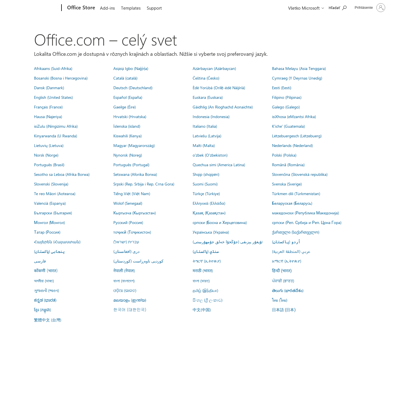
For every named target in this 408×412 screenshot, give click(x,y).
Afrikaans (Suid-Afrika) (53, 68)
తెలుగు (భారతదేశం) (287, 290)
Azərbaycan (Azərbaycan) (214, 68)
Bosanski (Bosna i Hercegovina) (61, 78)
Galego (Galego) (286, 107)
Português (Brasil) (49, 164)
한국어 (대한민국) (129, 309)
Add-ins (107, 8)
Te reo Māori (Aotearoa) (54, 193)
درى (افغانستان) (126, 251)
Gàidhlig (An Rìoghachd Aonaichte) (223, 107)
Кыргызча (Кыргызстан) (134, 212)
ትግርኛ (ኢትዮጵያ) (207, 261)
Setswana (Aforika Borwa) (135, 174)
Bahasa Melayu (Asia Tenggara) (299, 68)
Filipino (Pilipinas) (286, 97)
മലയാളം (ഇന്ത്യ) (129, 300)
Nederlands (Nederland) (292, 145)
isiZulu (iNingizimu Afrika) (56, 126)
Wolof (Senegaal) (127, 203)
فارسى (40, 261)
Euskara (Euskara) (208, 97)
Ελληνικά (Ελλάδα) (209, 203)
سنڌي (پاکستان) (206, 251)
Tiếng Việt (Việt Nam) (131, 193)
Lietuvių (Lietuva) (48, 145)
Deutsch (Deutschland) (132, 87)
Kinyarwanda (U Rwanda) (55, 135)
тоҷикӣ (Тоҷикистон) (132, 232)
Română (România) (288, 164)
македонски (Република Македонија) (305, 212)
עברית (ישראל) (126, 241)
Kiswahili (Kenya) (127, 135)
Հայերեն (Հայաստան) (57, 241)
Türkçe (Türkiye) (206, 193)
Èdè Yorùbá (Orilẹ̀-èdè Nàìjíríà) (219, 87)
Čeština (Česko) (206, 78)
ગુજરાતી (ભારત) (46, 290)
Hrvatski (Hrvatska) (129, 116)
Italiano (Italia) (205, 126)
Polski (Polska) (284, 155)
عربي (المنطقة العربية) (291, 251)
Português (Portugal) (131, 164)
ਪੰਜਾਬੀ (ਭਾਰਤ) (283, 280)
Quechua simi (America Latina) (219, 164)
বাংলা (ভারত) (201, 280)
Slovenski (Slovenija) (51, 184)
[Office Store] (80, 8)
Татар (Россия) (47, 232)
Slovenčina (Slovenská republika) (300, 174)
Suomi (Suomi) (205, 184)
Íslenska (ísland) (126, 126)
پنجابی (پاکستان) (49, 251)
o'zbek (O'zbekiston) (210, 155)
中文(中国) (202, 309)
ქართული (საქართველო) (295, 232)
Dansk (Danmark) (49, 87)
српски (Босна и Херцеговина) (220, 222)
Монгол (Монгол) (49, 222)
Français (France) (48, 107)
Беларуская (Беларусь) (292, 203)
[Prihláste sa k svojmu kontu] (369, 7)
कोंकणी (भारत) (46, 270)
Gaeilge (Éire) (124, 107)
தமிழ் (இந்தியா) (205, 290)
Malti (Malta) (204, 145)
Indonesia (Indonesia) (211, 116)
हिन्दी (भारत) (282, 270)
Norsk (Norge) (46, 155)
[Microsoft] (39, 8)
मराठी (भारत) (203, 270)
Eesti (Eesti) (281, 87)
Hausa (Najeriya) (48, 116)
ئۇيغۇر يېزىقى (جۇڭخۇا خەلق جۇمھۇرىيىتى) (228, 241)
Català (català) (125, 78)
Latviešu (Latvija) (207, 135)
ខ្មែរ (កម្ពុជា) (42, 309)
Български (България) (53, 212)
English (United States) (53, 97)
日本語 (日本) (284, 310)
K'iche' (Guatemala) (288, 126)
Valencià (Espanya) (50, 203)
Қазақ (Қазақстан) (209, 212)
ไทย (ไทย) (279, 300)
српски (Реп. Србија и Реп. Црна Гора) (306, 222)
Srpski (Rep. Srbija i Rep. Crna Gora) (143, 184)
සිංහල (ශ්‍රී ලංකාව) (207, 300)
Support (154, 8)
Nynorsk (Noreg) (127, 155)
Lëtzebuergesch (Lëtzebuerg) (297, 135)
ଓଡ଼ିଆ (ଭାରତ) (124, 290)
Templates (131, 8)
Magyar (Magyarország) (134, 145)
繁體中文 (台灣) (47, 320)
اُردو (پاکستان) (286, 241)
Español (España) (127, 97)
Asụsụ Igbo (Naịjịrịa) (130, 68)
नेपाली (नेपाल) (124, 270)
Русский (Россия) (128, 222)
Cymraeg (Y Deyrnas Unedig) (297, 78)
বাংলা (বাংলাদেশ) (124, 280)
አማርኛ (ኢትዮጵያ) (286, 261)
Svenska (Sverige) (287, 184)
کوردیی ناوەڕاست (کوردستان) (138, 261)
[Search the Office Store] (337, 7)
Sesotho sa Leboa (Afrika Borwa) (62, 174)
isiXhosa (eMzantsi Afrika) (294, 116)
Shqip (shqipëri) (206, 174)
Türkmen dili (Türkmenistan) (296, 193)
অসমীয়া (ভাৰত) (44, 280)
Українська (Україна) (211, 232)
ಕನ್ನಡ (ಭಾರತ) (45, 300)
